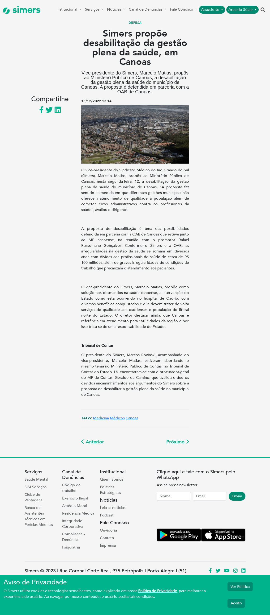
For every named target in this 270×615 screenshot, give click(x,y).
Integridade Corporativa (72, 523)
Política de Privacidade (157, 591)
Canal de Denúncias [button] (146, 9)
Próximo (177, 442)
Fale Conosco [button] (182, 9)
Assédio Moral (74, 505)
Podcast (107, 515)
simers (21, 10)
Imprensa (108, 545)
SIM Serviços (36, 487)
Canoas (132, 418)
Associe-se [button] (210, 9)
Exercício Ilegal (75, 498)
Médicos (117, 418)
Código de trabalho (71, 488)
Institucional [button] (67, 9)
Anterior (92, 442)
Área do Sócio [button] (241, 9)
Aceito (236, 603)
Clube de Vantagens (33, 497)
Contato (107, 538)
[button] (263, 10)
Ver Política (240, 586)
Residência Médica (78, 513)
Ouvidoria (108, 530)
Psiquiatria (71, 547)
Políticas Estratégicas (110, 489)
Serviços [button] (92, 9)
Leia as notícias (112, 507)
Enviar (237, 496)
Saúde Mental (36, 479)
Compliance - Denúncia (73, 537)
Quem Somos (111, 479)
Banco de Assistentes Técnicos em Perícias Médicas (39, 516)
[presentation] (192, 515)
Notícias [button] (114, 9)
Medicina (101, 418)
